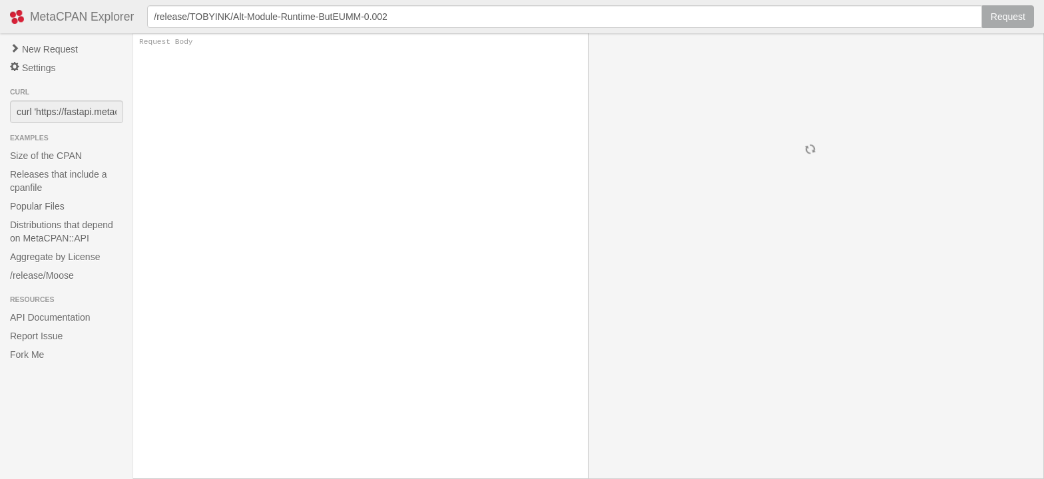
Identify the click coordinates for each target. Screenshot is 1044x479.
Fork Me (27, 354)
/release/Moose (42, 275)
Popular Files (37, 206)
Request (1008, 16)
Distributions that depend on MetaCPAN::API (61, 231)
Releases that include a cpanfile (58, 181)
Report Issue (36, 336)
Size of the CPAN (46, 155)
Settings (32, 67)
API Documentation (50, 317)
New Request (44, 49)
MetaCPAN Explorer (82, 16)
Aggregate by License (55, 256)
